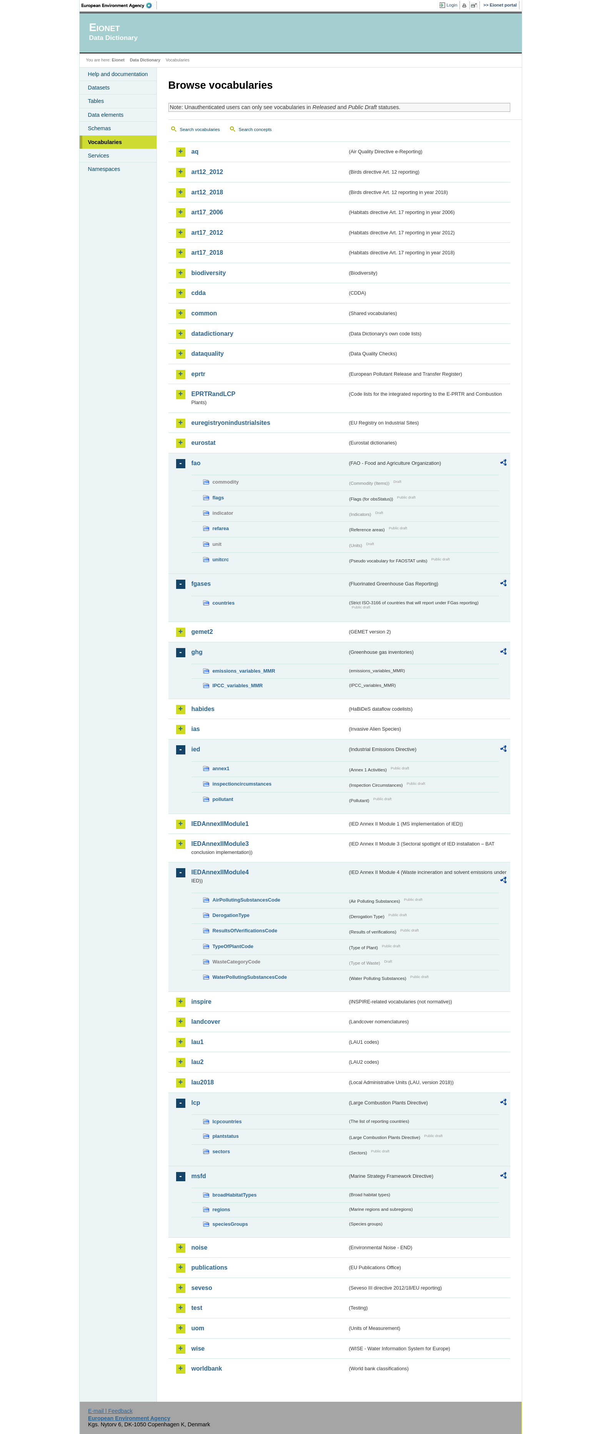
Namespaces (104, 169)
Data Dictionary (145, 60)
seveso (201, 1288)
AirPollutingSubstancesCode (246, 900)
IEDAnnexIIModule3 (220, 844)
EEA (119, 5)
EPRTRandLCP (213, 394)
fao (196, 463)
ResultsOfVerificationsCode (245, 930)
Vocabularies (105, 142)
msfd (198, 1176)
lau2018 (202, 1082)
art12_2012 (207, 172)
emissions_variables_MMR (244, 671)
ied (195, 749)
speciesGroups (230, 1224)
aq (195, 151)
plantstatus (226, 1136)
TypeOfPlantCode (233, 946)
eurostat (203, 442)
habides (203, 709)
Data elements (106, 115)
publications (209, 1267)
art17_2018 (207, 252)
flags (218, 498)
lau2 (197, 1062)
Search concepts (255, 129)
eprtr (198, 374)
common (204, 313)
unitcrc (221, 559)
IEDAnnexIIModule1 (220, 824)
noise (199, 1247)
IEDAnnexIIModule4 (220, 872)
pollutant (223, 799)
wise (198, 1348)
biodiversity (208, 273)
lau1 (197, 1042)
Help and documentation (118, 74)
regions (221, 1209)
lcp (195, 1102)
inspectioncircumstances (242, 784)
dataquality (207, 353)
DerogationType (231, 915)
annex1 (221, 768)
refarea (221, 528)
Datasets (99, 88)
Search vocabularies (200, 129)
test (196, 1308)
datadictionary (212, 333)
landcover (206, 1021)
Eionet (118, 60)
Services (98, 156)
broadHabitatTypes (235, 1195)
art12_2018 (207, 192)
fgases (201, 583)
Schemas (99, 128)
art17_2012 (207, 232)
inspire (201, 1001)
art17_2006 (207, 212)
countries (224, 603)
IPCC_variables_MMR (238, 685)
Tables (96, 101)
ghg (197, 652)
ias (195, 729)
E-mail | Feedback (110, 1411)
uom (198, 1328)
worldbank (206, 1368)
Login (451, 5)
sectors (221, 1151)
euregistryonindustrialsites (230, 422)
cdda (198, 293)
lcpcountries (227, 1121)
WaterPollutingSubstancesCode (250, 977)
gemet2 (202, 631)
